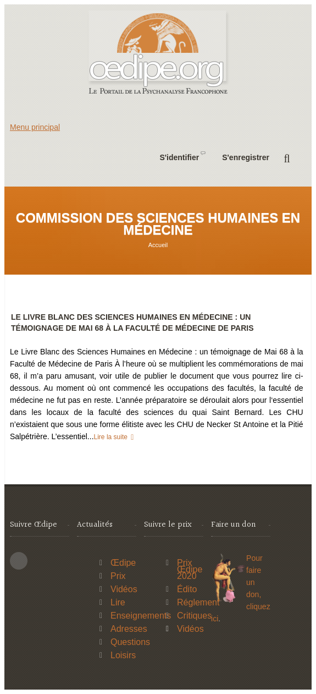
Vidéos (123, 589)
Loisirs (123, 655)
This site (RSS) (18, 561)
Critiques (194, 615)
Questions (130, 642)
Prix (118, 576)
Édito (187, 589)
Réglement (198, 602)
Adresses (128, 628)
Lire (117, 602)
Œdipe (123, 562)
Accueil (158, 245)
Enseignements (140, 615)
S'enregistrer (245, 157)
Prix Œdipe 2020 (189, 569)
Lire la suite (112, 437)
